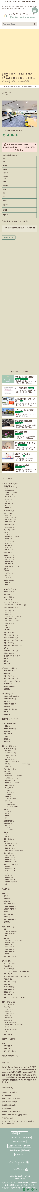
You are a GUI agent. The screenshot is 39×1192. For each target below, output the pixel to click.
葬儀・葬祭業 (9, 829)
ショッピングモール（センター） (14, 605)
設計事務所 (9, 794)
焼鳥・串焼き (8, 564)
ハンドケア (7, 944)
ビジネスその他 (8, 671)
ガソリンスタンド (9, 868)
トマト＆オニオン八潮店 (9, 1102)
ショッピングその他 (10, 602)
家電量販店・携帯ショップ (12, 645)
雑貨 (5, 661)
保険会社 (6, 673)
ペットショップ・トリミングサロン (13, 775)
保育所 (6, 731)
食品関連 (6, 689)
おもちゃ (6, 594)
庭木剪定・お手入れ (10, 804)
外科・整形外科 (8, 904)
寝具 (5, 648)
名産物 (6, 582)
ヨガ (6, 1031)
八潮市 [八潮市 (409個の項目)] (18, 1072)
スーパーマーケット (10, 607)
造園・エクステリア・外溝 (12, 806)
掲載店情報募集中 (28, 2)
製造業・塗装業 (8, 686)
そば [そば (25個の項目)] (7, 1067)
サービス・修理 (8, 749)
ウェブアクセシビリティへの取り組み (19, 1137)
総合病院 (6, 922)
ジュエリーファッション (11, 614)
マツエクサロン (8, 947)
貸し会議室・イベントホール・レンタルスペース (16, 764)
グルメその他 (8, 527)
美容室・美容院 (8, 951)
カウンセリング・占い (10, 843)
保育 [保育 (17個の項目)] (28, 1069)
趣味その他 (7, 1034)
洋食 (5, 569)
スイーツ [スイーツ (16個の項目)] (26, 1067)
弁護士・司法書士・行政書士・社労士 (14, 850)
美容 (5, 938)
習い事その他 (8, 987)
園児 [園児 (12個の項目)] (16, 1075)
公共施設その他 (8, 699)
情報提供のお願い (14, 1150)
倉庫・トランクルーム (10, 759)
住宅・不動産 (8, 787)
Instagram (19, 1162)
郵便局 (6, 714)
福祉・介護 (7, 853)
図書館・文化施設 (9, 704)
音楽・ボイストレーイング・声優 (14, 997)
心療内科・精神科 (9, 909)
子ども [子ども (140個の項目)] (33, 1075)
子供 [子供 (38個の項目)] (15, 1077)
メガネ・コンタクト (10, 635)
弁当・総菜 (7, 503)
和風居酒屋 (7, 561)
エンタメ (6, 1007)
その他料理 (7, 486)
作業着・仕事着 (8, 623)
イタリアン (7, 573)
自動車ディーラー (9, 879)
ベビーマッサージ (9, 769)
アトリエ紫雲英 (6, 1108)
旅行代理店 (7, 684)
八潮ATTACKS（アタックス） (11, 1099)
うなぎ (6, 534)
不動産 (8, 788)
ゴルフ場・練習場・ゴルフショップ (13, 1025)
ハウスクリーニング (9, 755)
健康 (5, 929)
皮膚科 (6, 917)
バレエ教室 (7, 966)
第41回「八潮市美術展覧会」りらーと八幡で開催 (19, 228)
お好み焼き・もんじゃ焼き (11, 536)
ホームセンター (8, 632)
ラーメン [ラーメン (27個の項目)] (18, 1069)
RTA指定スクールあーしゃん (11, 1111)
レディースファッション (11, 621)
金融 (3, 1043)
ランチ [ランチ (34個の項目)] (13, 1069)
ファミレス (7, 494)
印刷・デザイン (8, 676)
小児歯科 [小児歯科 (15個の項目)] (22, 1077)
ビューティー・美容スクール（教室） (15, 971)
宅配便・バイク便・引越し (11, 762)
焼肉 (6, 505)
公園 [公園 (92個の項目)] (7, 1075)
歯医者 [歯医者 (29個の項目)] (18, 1080)
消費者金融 (7, 1046)
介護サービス (8, 855)
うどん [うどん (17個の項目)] (4, 1067)
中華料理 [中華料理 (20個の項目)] (24, 1069)
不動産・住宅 (8, 785)
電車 (6, 818)
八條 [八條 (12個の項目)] (9, 1072)
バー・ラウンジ (8, 559)
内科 (5, 896)
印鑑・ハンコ (8, 643)
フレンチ (7, 577)
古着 (6, 625)
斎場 (7, 827)
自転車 (6, 884)
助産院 (6, 898)
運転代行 (7, 816)
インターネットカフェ (10, 1009)
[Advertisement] (19, 51)
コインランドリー (9, 753)
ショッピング (7, 589)
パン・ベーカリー (9, 519)
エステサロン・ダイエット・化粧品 (13, 940)
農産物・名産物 (8, 580)
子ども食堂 (7, 553)
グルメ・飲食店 (8, 483)
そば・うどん (8, 541)
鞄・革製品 (7, 629)
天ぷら (6, 547)
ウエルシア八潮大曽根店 (9, 1092)
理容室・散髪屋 (8, 949)
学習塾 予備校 (8, 979)
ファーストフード (9, 497)
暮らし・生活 (7, 746)
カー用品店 (7, 866)
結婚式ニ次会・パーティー (11, 566)
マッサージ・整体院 (9, 931)
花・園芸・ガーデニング (11, 656)
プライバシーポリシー (19, 1142)
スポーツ (6, 1020)
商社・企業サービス (10, 678)
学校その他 (7, 734)
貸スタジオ (7, 1018)
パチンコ (7, 1015)
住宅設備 (7, 797)
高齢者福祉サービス (9, 861)
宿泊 (5, 832)
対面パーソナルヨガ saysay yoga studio (14, 1115)
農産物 (6, 584)
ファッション (8, 610)
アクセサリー (8, 1004)
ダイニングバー (8, 557)
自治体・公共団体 (9, 709)
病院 (3, 893)
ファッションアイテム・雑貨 (12, 616)
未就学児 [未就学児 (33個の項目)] (13, 1080)
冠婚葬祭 (6, 823)
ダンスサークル (8, 1027)
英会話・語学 (8, 992)
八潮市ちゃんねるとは (13, 2)
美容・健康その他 (9, 956)
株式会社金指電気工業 (8, 1105)
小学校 (6, 736)
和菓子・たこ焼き (9, 522)
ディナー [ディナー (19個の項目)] (8, 1069)
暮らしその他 (8, 839)
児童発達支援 (8, 821)
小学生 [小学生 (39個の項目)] (28, 1077)
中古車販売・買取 (9, 877)
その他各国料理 (8, 490)
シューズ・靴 (8, 612)
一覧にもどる (9, 237)
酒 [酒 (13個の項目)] (7, 1082)
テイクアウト (8, 530)
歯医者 (6, 911)
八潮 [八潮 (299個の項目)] (13, 1072)
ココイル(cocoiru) (7, 1118)
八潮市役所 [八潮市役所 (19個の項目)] (25, 1072)
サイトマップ (23, 1133)
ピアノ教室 (7, 974)
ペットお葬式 (8, 773)
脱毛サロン (7, 953)
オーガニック (8, 511)
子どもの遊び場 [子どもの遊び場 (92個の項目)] (8, 1077)
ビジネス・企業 (8, 668)
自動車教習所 (8, 989)
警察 (5, 712)
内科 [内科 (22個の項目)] (10, 1075)
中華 (6, 501)
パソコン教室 (8, 969)
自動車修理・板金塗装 (10, 882)
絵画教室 (6, 984)
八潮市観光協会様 (22, 1183)
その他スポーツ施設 (9, 1022)
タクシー (7, 811)
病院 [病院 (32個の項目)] (28, 1080)
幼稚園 (6, 739)
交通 (5, 809)
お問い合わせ (19, 1154)
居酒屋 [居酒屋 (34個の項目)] (32, 1077)
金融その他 (7, 1048)
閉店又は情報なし (8, 1056)
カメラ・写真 (8, 597)
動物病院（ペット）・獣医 (11, 782)
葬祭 (6, 825)
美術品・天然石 (8, 653)
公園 (5, 701)
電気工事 (7, 766)
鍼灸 (6, 935)
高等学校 (6, 741)
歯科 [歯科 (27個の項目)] (22, 1080)
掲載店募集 (25, 1150)
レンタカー (7, 875)
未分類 (4, 889)
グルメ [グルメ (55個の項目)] (16, 1067)
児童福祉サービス (9, 857)
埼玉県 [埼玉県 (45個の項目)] (24, 1075)
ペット (6, 771)
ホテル (6, 834)
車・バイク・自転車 (10, 864)
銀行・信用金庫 (8, 1051)
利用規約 (14, 1133)
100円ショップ (8, 592)
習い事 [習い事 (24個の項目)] (32, 1080)
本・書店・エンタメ (10, 650)
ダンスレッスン (8, 963)
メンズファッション (9, 618)
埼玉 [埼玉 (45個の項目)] (19, 1075)
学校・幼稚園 (7, 723)
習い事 (4, 961)
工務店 (8, 790)
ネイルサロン (8, 942)
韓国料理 (7, 508)
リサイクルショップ (10, 637)
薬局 (5, 658)
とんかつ (7, 543)
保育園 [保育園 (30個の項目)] (32, 1069)
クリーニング (8, 750)
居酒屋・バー (8, 555)
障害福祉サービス (9, 859)
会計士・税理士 (8, 846)
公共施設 (5, 693)
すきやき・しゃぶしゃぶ (11, 488)
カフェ (6, 515)
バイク (6, 873)
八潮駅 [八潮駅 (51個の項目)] (30, 1072)
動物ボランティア (8, 719)
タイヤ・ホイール (9, 871)
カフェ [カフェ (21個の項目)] (11, 1067)
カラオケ (7, 1011)
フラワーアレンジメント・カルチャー (15, 976)
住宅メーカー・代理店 (11, 798)
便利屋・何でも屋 (9, 848)
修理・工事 (7, 801)
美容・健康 (6, 926)
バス (6, 813)
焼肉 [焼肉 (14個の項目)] (25, 1080)
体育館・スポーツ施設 (10, 696)
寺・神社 (6, 706)
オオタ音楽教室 (6, 1095)
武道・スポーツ (8, 982)
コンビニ (6, 599)
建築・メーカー (9, 792)
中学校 (6, 726)
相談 (5, 841)
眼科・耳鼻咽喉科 (9, 919)
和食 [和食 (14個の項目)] (14, 1075)
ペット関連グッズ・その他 (11, 778)
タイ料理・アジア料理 (10, 492)
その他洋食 (7, 571)
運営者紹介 (27, 1146)
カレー (6, 575)
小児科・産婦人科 (9, 906)
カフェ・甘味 (8, 513)
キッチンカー (8, 524)
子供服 (6, 627)
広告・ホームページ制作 (11, 681)
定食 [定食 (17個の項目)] (18, 1077)
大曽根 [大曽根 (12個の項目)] (28, 1075)
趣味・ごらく (7, 1002)
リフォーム (7, 757)
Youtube (19, 1169)
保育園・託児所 (8, 728)
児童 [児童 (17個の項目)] (6, 1072)
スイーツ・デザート (9, 517)
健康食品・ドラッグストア (12, 640)
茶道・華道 (7, 995)
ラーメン (7, 499)
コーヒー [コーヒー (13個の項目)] (21, 1067)
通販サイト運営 (8, 1039)
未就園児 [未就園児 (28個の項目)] (6, 1080)
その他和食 (7, 539)
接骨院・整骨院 (8, 933)
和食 (5, 532)
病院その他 (7, 914)
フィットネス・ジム (9, 1029)
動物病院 (6, 901)
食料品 (6, 663)
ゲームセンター (8, 1013)
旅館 (6, 836)
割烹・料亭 (7, 545)
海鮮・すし (7, 550)
